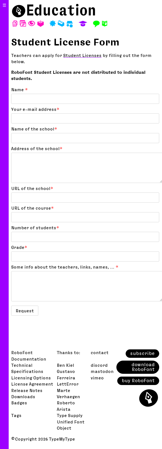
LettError (68, 384)
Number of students (35, 227)
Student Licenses (82, 55)
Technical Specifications (27, 368)
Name (19, 89)
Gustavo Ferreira (66, 374)
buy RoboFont (138, 380)
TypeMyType (62, 439)
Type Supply (70, 415)
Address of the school (36, 148)
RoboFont (22, 352)
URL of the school (32, 188)
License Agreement (32, 384)
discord (99, 365)
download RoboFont (143, 367)
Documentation (28, 359)
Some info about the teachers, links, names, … (64, 267)
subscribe (142, 353)
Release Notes (27, 390)
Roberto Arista (66, 405)
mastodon (102, 371)
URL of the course (32, 208)
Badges (19, 402)
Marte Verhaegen (68, 393)
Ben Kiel (65, 365)
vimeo (97, 377)
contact (100, 352)
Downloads (23, 396)
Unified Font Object (70, 425)
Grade (19, 247)
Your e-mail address (35, 109)
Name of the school (34, 129)
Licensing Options (31, 377)
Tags (16, 415)
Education (61, 10)
